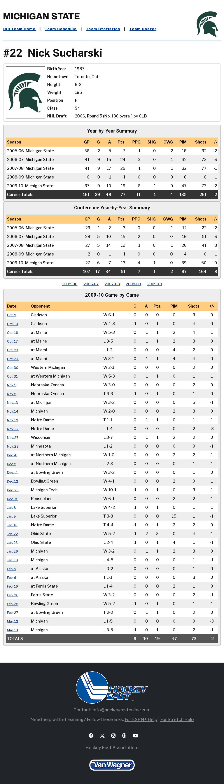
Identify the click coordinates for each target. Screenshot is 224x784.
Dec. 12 (14, 481)
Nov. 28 (14, 446)
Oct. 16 (13, 332)
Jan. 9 (12, 516)
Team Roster (152, 29)
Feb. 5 (12, 568)
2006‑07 (87, 284)
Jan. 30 (13, 560)
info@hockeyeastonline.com (121, 709)
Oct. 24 (14, 358)
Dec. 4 (13, 455)
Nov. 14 (14, 411)
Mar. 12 (13, 621)
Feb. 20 (14, 595)
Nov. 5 (13, 385)
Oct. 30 (14, 367)
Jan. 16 (13, 525)
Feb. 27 (14, 612)
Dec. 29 (14, 490)
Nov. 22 (14, 428)
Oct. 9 (12, 315)
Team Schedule (64, 29)
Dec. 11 (13, 472)
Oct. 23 (14, 350)
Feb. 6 (12, 577)
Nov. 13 (14, 402)
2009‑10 (163, 284)
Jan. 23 (13, 542)
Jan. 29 (13, 551)
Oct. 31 (13, 376)
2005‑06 (61, 284)
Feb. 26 (14, 603)
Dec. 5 (13, 463)
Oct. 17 (13, 341)
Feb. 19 (13, 586)
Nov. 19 (14, 420)
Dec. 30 (14, 498)
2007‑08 (112, 284)
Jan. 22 (13, 533)
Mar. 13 (13, 630)
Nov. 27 (14, 437)
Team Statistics (109, 29)
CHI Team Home (20, 29)
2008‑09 (137, 284)
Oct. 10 (13, 323)
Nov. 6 (13, 393)
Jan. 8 (12, 507)
